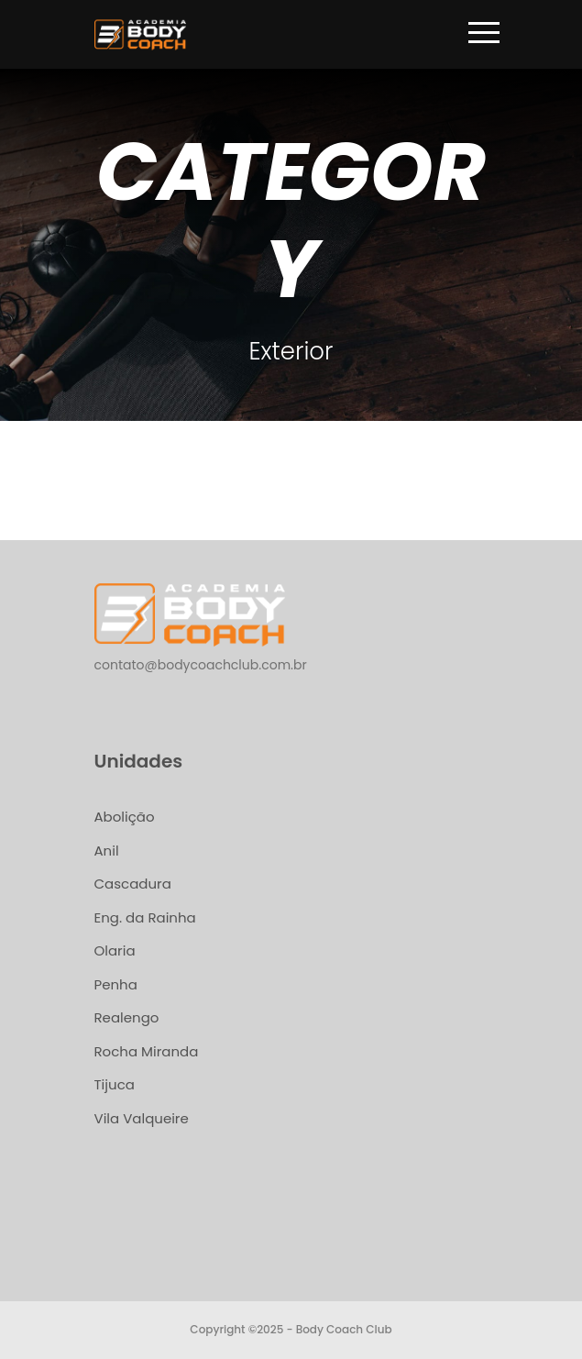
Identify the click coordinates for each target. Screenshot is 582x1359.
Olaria (115, 950)
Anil (106, 850)
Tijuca (114, 1084)
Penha (115, 984)
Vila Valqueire (141, 1118)
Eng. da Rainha (145, 917)
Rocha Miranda (146, 1051)
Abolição (124, 816)
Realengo (126, 1017)
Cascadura (132, 883)
